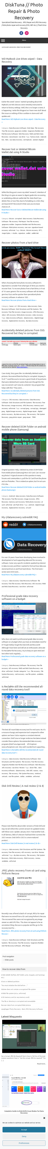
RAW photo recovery (16, 227)
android (31, 505)
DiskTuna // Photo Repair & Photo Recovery (24, 11)
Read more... (41, 1064)
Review (22, 767)
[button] (44, 1118)
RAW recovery (29, 858)
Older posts (8, 960)
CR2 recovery (22, 306)
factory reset (34, 137)
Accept (24, 1130)
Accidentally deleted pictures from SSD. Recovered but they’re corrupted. (23, 332)
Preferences (24, 1143)
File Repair (22, 221)
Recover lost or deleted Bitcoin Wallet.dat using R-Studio (18, 150)
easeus (35, 770)
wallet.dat (35, 233)
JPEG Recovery (38, 312)
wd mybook (27, 140)
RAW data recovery (16, 858)
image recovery (26, 312)
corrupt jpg (34, 408)
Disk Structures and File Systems (27, 309)
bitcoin (11, 218)
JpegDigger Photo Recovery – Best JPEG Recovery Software (22, 1009)
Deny (24, 1136)
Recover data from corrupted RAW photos (16, 1005)
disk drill (29, 770)
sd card (28, 508)
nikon (4, 315)
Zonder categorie (20, 671)
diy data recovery (32, 321)
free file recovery (8, 131)
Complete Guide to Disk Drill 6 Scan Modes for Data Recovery (24, 1112)
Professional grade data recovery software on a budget (20, 597)
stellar (22, 776)
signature (21, 233)
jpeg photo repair (15, 417)
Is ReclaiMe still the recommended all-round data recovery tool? (22, 688)
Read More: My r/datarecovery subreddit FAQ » (19, 575)
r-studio (14, 233)
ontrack (4, 776)
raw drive (22, 137)
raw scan (28, 227)
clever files (33, 767)
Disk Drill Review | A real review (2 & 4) (23, 785)
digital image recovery (14, 411)
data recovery (27, 218)
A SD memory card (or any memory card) (15, 997)
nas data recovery (16, 140)
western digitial (38, 140)
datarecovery (28, 318)
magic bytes (6, 233)
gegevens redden (21, 131)
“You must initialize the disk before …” (14, 985)
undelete (40, 674)
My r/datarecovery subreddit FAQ (20, 517)
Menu (24, 40)
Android (12, 496)
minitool (38, 773)
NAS (6, 140)
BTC (40, 230)
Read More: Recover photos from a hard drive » (19, 300)
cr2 (15, 306)
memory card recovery (17, 502)
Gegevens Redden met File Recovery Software (18, 765)
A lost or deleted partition (10, 981)
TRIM (34, 417)
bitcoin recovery (32, 230)
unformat (12, 230)
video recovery (37, 315)
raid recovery (19, 674)
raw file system (30, 674)
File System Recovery (26, 773)
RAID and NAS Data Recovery (29, 668)
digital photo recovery (17, 321)
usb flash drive (18, 505)
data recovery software (14, 318)
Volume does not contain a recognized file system (18, 989)
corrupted (18, 218)
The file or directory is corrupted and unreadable (18, 1001)
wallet (28, 233)
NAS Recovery (24, 134)
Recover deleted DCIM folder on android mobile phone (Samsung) (24, 428)
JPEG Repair (26, 946)
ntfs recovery (11, 315)
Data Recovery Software (17, 128)
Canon (11, 306)
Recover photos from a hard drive (20, 242)
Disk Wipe (30, 128)
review (37, 858)
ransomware (13, 137)
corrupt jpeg (24, 408)
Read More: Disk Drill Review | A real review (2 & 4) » (21, 843)
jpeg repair (27, 417)
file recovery (39, 128)
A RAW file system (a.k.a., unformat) (13, 993)
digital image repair (30, 411)
